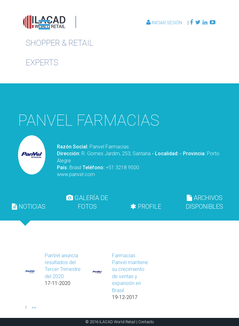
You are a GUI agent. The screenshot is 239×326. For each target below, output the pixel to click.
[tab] (28, 206)
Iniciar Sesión (164, 22)
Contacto (146, 321)
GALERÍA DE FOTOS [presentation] (87, 202)
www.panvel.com (76, 174)
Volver (185, 97)
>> (34, 307)
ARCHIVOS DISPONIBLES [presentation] (204, 202)
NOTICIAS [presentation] (28, 206)
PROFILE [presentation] (145, 206)
